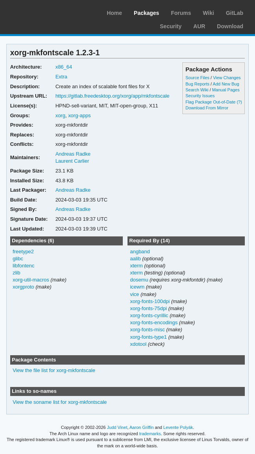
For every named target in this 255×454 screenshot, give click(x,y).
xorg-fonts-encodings (153, 322)
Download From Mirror (207, 107)
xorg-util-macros (31, 280)
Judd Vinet (117, 427)
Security (171, 26)
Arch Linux (43, 12)
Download (230, 26)
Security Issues (200, 95)
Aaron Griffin (141, 427)
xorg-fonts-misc (147, 329)
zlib (16, 273)
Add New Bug (226, 84)
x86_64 (63, 67)
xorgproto (23, 287)
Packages (146, 13)
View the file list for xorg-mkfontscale (54, 370)
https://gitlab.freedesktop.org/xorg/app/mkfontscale (112, 96)
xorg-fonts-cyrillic (149, 315)
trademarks (150, 433)
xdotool (138, 344)
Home (114, 13)
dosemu (139, 280)
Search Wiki (197, 89)
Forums (181, 13)
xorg (60, 115)
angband (140, 251)
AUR (199, 26)
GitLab (234, 13)
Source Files (197, 77)
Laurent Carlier (72, 161)
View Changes (227, 77)
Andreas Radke (73, 154)
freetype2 (23, 251)
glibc (18, 259)
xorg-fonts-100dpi (149, 301)
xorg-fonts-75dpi (148, 308)
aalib (135, 259)
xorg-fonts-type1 (148, 337)
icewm (137, 287)
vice (134, 294)
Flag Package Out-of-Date (211, 102)
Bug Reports (197, 84)
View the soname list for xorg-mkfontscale (60, 402)
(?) (239, 102)
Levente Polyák (178, 427)
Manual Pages (225, 89)
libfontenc (24, 266)
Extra (61, 77)
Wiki (208, 13)
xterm (136, 266)
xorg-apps (79, 115)
